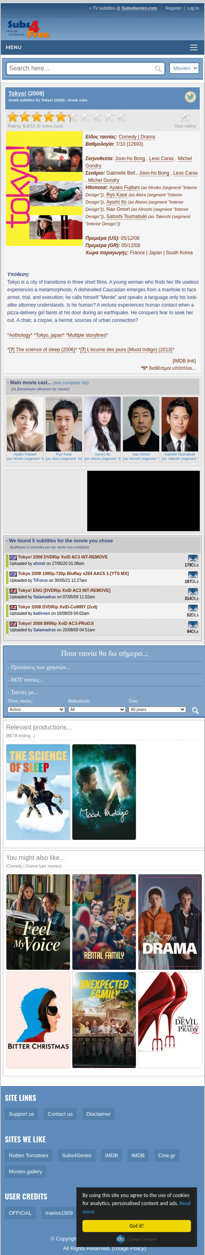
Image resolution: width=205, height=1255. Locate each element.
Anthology (20, 335)
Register (174, 8)
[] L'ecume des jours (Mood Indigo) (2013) (126, 349)
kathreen (41, 613)
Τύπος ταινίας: (20, 701)
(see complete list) (70, 382)
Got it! (137, 1225)
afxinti (39, 563)
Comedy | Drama (137, 137)
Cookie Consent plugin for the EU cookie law (137, 1239)
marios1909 (59, 1213)
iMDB (111, 1155)
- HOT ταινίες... (25, 680)
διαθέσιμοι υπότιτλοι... (168, 368)
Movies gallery (25, 1171)
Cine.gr (166, 1155)
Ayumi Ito (117, 202)
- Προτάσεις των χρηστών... (39, 667)
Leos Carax (161, 158)
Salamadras (44, 597)
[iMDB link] (184, 361)
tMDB (138, 1155)
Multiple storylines (87, 335)
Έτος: (134, 701)
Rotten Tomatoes (28, 1155)
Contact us (60, 1114)
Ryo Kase (117, 195)
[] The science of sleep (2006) (42, 349)
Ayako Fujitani (124, 187)
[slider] (67, 116)
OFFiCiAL (20, 1213)
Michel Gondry (103, 180)
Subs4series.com (139, 8)
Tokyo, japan (49, 335)
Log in (193, 8)
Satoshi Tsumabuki (127, 216)
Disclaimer (98, 1114)
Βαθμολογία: (79, 701)
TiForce (40, 580)
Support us (21, 1114)
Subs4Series (77, 1155)
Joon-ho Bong (130, 158)
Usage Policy (129, 1248)
